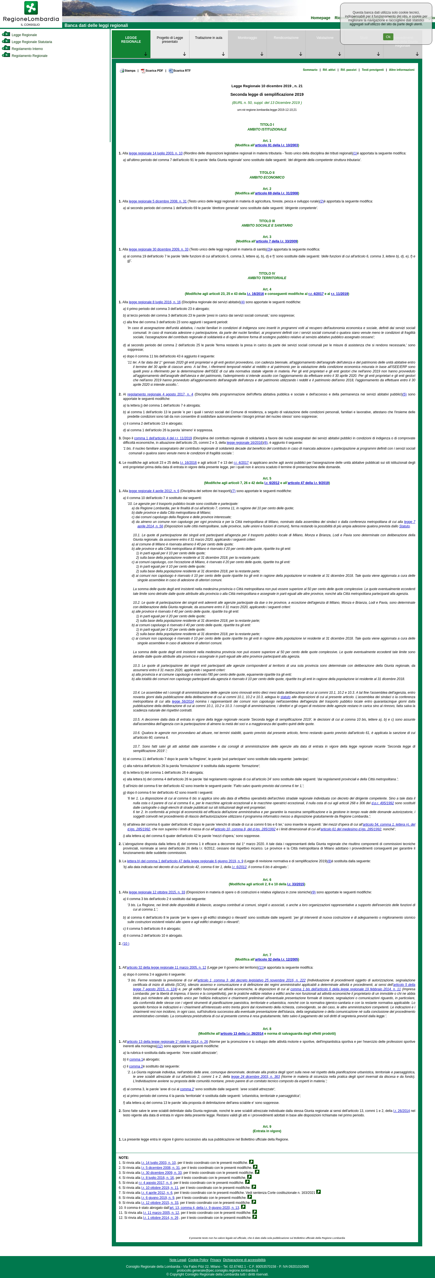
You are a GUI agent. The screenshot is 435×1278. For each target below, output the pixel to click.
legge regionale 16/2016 (244, 443)
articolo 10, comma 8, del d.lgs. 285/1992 (245, 829)
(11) (261, 967)
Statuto (404, 526)
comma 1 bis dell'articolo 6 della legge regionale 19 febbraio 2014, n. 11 (345, 989)
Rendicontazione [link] (286, 38)
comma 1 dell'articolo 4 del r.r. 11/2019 (163, 438)
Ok (388, 37)
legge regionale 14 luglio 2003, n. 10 (156, 153)
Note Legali (178, 1260)
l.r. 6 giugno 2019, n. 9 (157, 1198)
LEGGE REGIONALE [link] (131, 40)
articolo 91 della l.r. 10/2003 (276, 145)
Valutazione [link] (325, 38)
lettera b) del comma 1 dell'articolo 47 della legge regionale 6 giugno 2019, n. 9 (185, 861)
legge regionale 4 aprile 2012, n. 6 (154, 491)
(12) (160, 1046)
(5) (405, 394)
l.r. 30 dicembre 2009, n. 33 (161, 1173)
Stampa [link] (127, 70)
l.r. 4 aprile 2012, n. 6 (156, 1193)
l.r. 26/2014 (401, 1111)
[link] (31, 27)
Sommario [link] (310, 69)
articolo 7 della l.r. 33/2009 (276, 241)
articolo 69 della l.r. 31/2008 (276, 193)
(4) (243, 302)
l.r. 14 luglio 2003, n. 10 (158, 1163)
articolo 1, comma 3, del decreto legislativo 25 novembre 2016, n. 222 (252, 980)
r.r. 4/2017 (316, 294)
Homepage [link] (320, 18)
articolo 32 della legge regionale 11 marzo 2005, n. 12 (166, 967)
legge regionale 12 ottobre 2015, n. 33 (157, 892)
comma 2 (136, 1066)
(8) (329, 861)
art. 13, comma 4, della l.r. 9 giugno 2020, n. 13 (204, 1208)
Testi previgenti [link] (373, 69)
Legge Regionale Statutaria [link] (27, 42)
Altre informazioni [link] (401, 69)
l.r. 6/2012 (271, 483)
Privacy (215, 1260)
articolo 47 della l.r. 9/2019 (308, 483)
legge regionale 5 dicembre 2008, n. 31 (158, 201)
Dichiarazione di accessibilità (244, 1260)
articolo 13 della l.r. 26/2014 (242, 1034)
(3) (269, 249)
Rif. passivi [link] (348, 69)
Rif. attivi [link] (329, 69)
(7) (233, 491)
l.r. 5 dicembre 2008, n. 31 (160, 1168)
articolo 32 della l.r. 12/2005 (276, 959)
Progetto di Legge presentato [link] (170, 40)
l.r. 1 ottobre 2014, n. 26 (160, 1218)
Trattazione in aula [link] (208, 38)
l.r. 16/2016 (255, 294)
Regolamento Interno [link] (22, 49)
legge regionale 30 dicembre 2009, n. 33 (159, 249)
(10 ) (125, 944)
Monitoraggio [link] (247, 38)
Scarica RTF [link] (179, 71)
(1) (355, 153)
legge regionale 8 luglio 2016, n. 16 (155, 302)
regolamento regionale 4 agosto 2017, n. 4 (160, 394)
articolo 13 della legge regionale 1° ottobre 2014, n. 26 (167, 1042)
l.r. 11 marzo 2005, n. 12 (161, 1213)
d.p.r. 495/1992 (382, 803)
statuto (285, 697)
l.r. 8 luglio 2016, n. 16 (157, 1178)
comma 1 (136, 1059)
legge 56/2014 (183, 701)
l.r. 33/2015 (295, 884)
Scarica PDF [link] (152, 71)
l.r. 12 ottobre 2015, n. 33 (159, 1203)
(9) (314, 892)
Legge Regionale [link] (19, 35)
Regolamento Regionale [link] (24, 56)
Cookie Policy (198, 1260)
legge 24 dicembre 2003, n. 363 (255, 1077)
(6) (266, 443)
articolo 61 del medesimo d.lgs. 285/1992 (351, 829)
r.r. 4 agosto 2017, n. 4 (155, 1183)
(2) (322, 201)
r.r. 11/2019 (339, 294)
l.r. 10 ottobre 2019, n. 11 (159, 1188)
